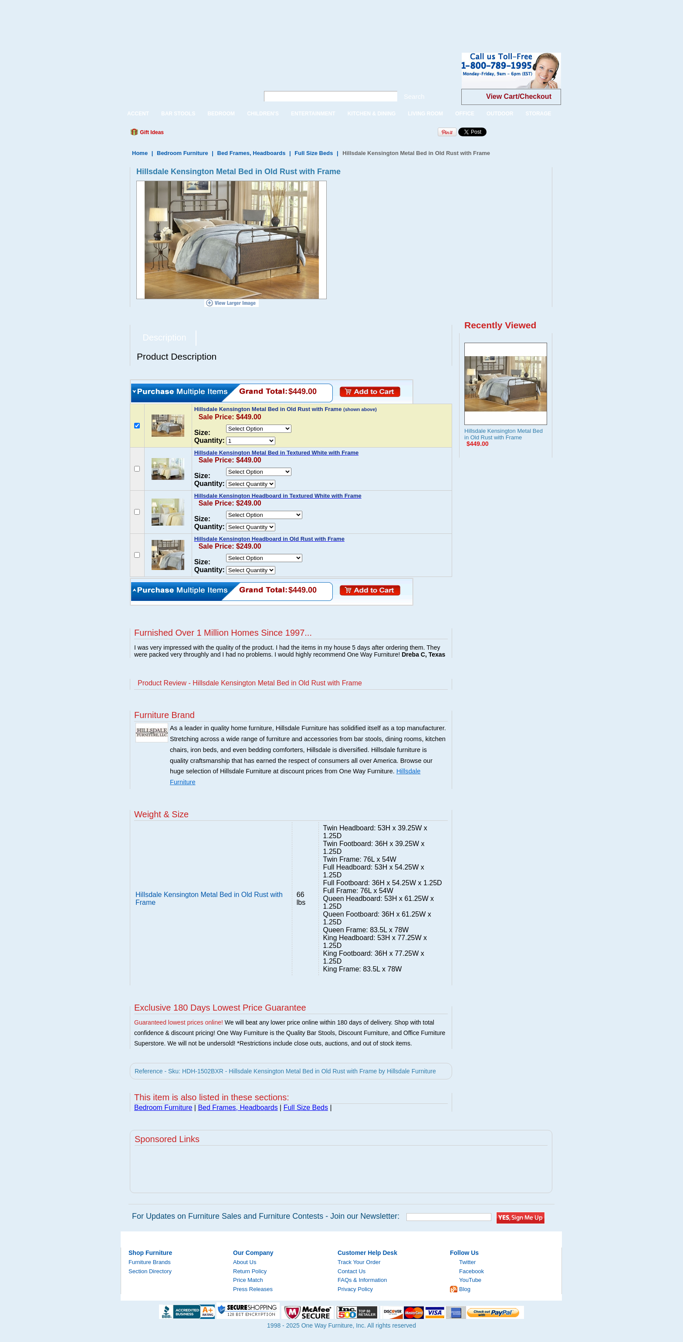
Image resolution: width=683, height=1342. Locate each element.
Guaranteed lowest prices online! (178, 1022)
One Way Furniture (185, 78)
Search (414, 96)
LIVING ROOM (425, 114)
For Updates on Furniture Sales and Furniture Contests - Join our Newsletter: (265, 1216)
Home (140, 153)
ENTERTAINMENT (313, 114)
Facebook (471, 1271)
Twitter (467, 1262)
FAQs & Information (362, 1280)
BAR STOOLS (178, 114)
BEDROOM (221, 114)
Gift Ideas (151, 132)
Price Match (248, 1280)
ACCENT (138, 114)
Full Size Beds (313, 153)
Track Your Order (359, 1262)
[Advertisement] (158, 19)
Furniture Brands (149, 1262)
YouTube (470, 1280)
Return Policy (250, 1271)
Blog (464, 1289)
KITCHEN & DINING (372, 114)
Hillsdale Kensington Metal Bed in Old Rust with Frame (503, 434)
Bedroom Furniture (182, 153)
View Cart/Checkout (518, 96)
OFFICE (464, 114)
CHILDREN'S (263, 114)
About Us (244, 1262)
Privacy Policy (355, 1289)
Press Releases (253, 1289)
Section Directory (150, 1271)
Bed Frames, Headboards (251, 153)
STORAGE (538, 114)
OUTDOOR (500, 114)
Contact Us (351, 1271)
